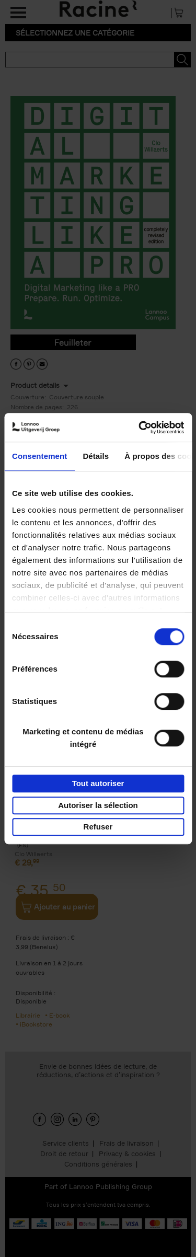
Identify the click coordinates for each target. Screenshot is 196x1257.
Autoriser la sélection (98, 805)
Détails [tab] (96, 456)
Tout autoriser (98, 783)
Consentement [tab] (39, 456)
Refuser (98, 826)
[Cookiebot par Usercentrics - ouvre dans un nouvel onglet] (139, 427)
